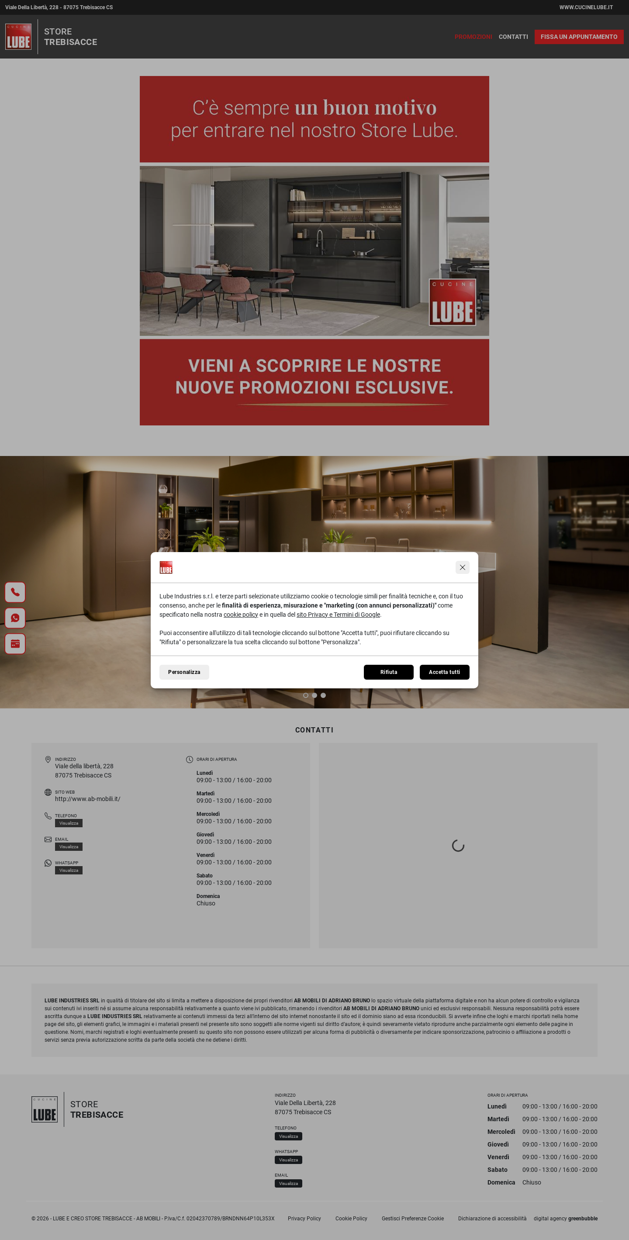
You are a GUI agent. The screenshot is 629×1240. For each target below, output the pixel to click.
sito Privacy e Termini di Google (338, 614)
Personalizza (184, 672)
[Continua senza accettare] (463, 567)
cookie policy (241, 614)
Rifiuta (388, 672)
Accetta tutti (444, 672)
